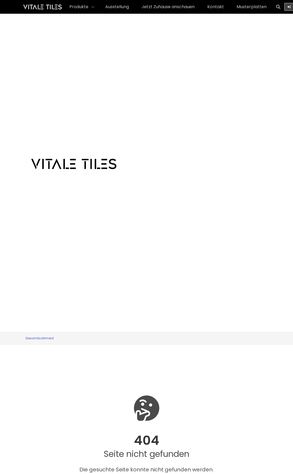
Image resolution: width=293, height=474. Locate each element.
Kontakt (215, 7)
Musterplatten (252, 7)
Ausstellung (117, 7)
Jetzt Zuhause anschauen (168, 7)
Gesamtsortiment (39, 338)
